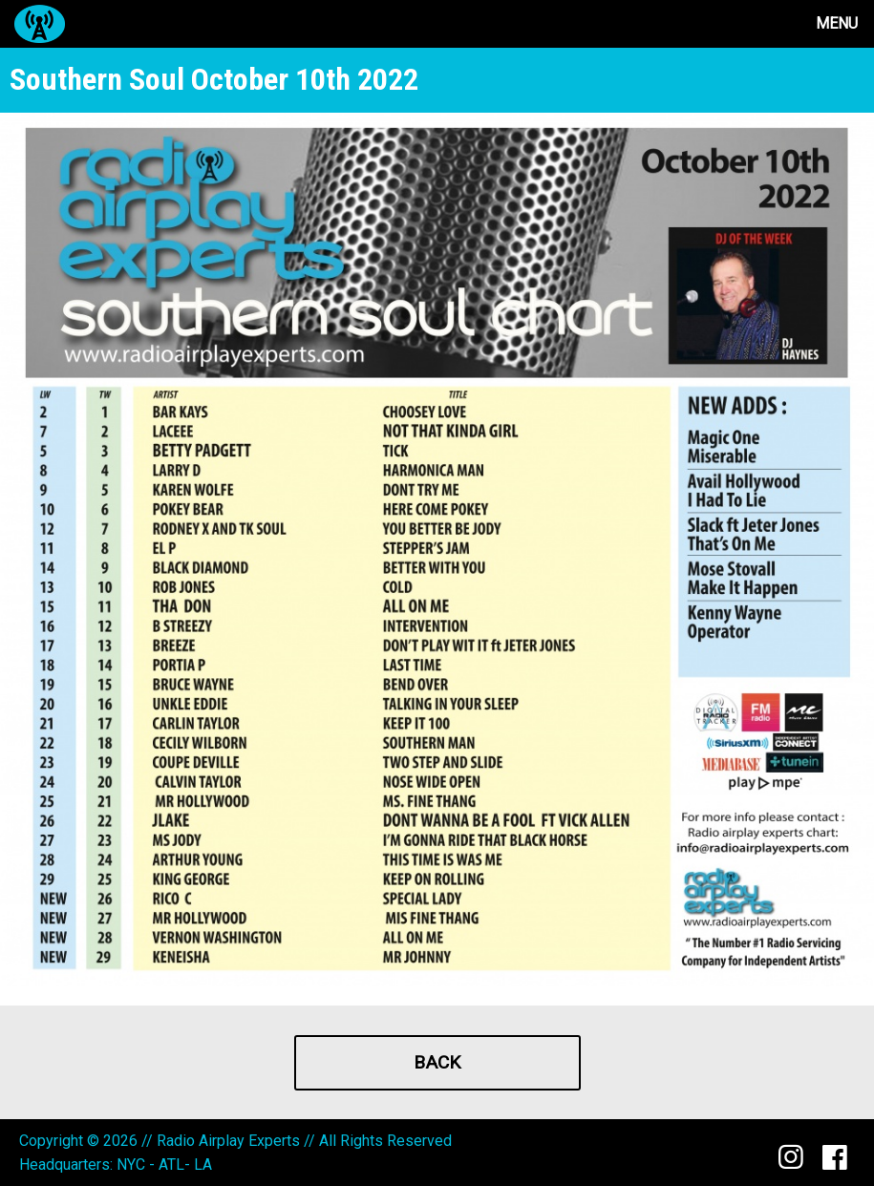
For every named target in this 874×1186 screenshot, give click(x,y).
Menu (837, 23)
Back (437, 1062)
